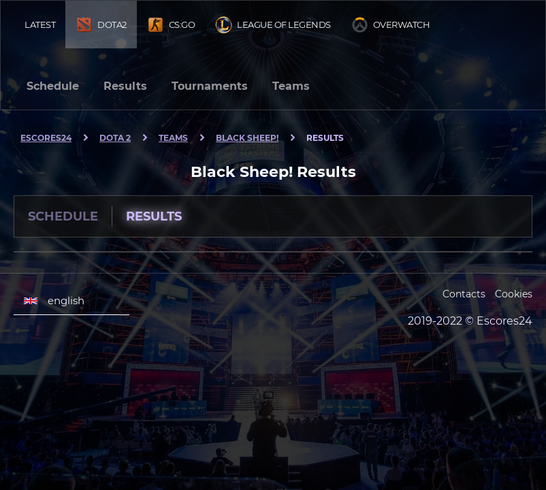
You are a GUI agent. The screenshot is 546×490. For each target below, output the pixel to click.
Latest (40, 24)
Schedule (53, 86)
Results (125, 86)
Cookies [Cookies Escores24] (513, 294)
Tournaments (210, 86)
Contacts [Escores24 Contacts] (464, 294)
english (54, 301)
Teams (291, 86)
